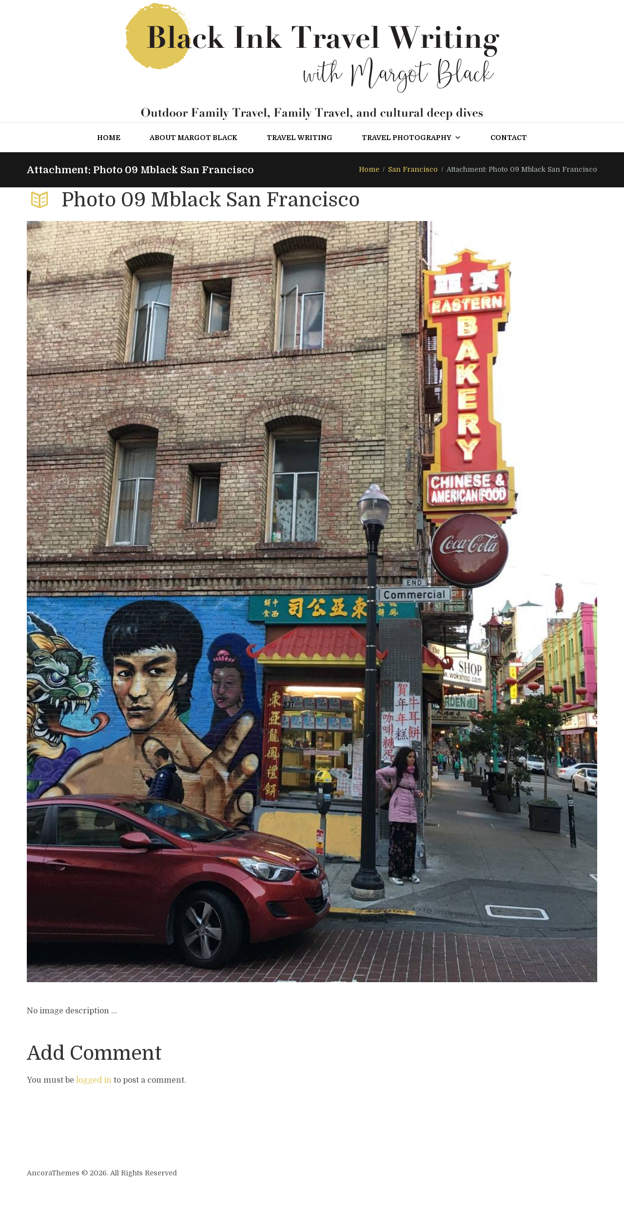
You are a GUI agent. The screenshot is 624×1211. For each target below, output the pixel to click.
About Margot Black (193, 137)
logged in (94, 1080)
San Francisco (413, 169)
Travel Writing (299, 137)
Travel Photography (411, 137)
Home (108, 137)
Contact (508, 137)
